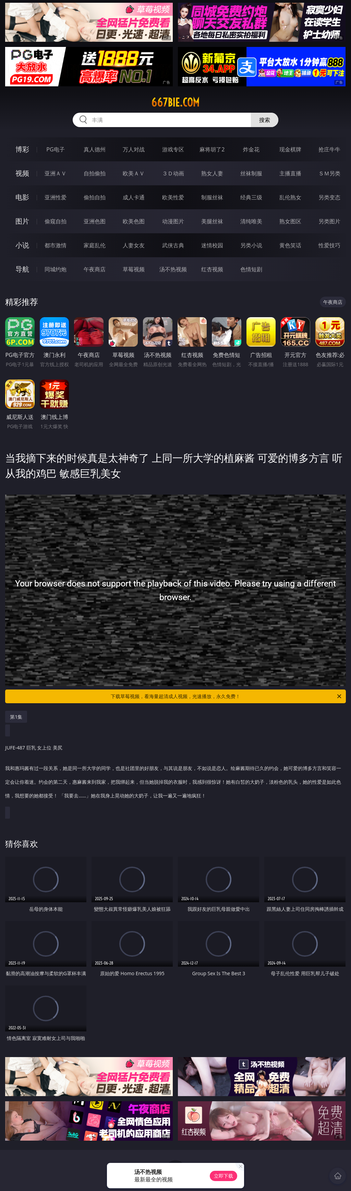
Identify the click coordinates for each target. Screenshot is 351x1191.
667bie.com (175, 102)
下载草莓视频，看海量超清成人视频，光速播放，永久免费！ (226, 696)
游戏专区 (173, 149)
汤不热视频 (173, 269)
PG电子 (55, 149)
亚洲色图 (95, 221)
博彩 (22, 149)
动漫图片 (173, 221)
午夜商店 (95, 269)
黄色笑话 (290, 245)
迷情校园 (212, 245)
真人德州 (95, 149)
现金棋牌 (290, 149)
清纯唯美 (251, 221)
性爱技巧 (329, 245)
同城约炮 (55, 269)
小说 (22, 245)
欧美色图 (134, 221)
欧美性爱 (173, 197)
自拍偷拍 (95, 173)
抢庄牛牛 (329, 149)
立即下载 (223, 1176)
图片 (22, 221)
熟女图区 (290, 221)
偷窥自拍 (55, 221)
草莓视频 (134, 269)
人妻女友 (134, 245)
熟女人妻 (212, 173)
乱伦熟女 (290, 197)
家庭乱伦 (95, 245)
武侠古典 (173, 245)
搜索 (264, 120)
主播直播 (290, 173)
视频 (22, 173)
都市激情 (55, 245)
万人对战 (134, 149)
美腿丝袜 (212, 221)
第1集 (16, 717)
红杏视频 (212, 269)
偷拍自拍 (95, 197)
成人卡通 (134, 197)
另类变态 (329, 197)
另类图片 (329, 221)
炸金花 (251, 149)
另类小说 (251, 245)
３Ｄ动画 (173, 173)
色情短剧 (251, 269)
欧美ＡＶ (134, 173)
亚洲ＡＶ (55, 173)
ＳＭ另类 (329, 173)
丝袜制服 (251, 173)
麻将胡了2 (212, 149)
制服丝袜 (212, 197)
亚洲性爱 (55, 197)
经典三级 (251, 197)
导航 (22, 269)
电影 (22, 197)
